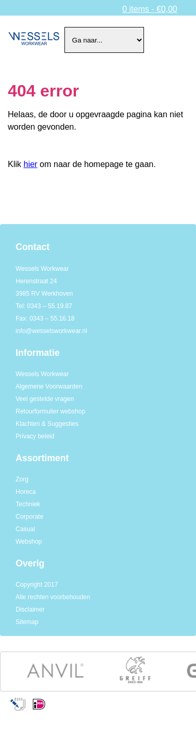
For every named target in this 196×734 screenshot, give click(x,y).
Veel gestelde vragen (45, 399)
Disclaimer (30, 609)
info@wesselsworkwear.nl (51, 331)
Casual (25, 529)
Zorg (22, 479)
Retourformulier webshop (50, 411)
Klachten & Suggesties (47, 423)
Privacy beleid (35, 436)
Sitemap (27, 622)
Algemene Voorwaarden (49, 386)
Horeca (26, 491)
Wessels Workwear (42, 374)
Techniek (28, 504)
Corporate (29, 516)
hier (30, 164)
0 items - (149, 9)
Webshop (29, 541)
